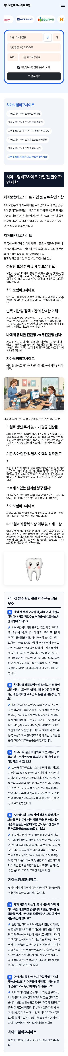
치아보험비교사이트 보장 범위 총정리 (25, 122)
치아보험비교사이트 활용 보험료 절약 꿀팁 (27, 139)
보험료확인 (34, 76)
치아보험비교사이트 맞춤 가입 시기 (24, 148)
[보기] (47, 67)
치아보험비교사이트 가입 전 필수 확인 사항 (27, 156)
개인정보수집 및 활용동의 (33, 67)
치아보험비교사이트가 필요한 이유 (24, 113)
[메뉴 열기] (62, 5)
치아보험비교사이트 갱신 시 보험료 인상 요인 (29, 130)
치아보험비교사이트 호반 (17, 5)
